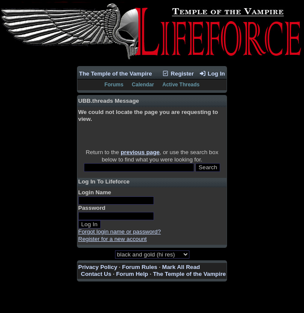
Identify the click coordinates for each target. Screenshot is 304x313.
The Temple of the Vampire (115, 73)
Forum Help (132, 274)
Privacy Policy (97, 267)
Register (178, 73)
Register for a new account (112, 239)
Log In (212, 73)
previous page (140, 152)
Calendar (143, 85)
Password (92, 208)
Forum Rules (139, 267)
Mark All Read (181, 267)
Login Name (94, 192)
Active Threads (181, 85)
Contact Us (96, 274)
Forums (113, 85)
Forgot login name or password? (119, 231)
